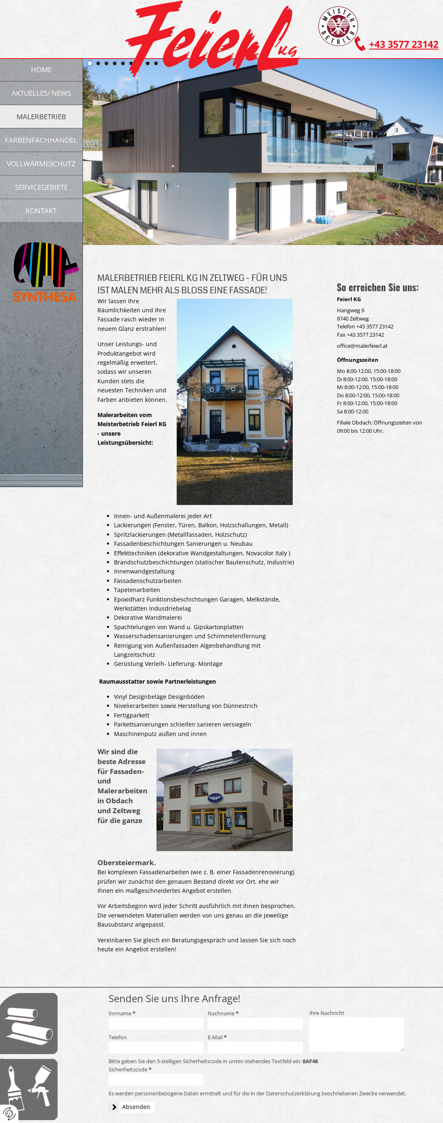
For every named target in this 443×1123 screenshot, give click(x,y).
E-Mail (217, 1037)
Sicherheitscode (130, 1069)
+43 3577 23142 (403, 44)
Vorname (122, 1013)
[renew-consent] (9, 1113)
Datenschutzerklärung (293, 1093)
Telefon (118, 1037)
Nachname (223, 1013)
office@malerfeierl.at (362, 345)
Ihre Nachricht (326, 1013)
